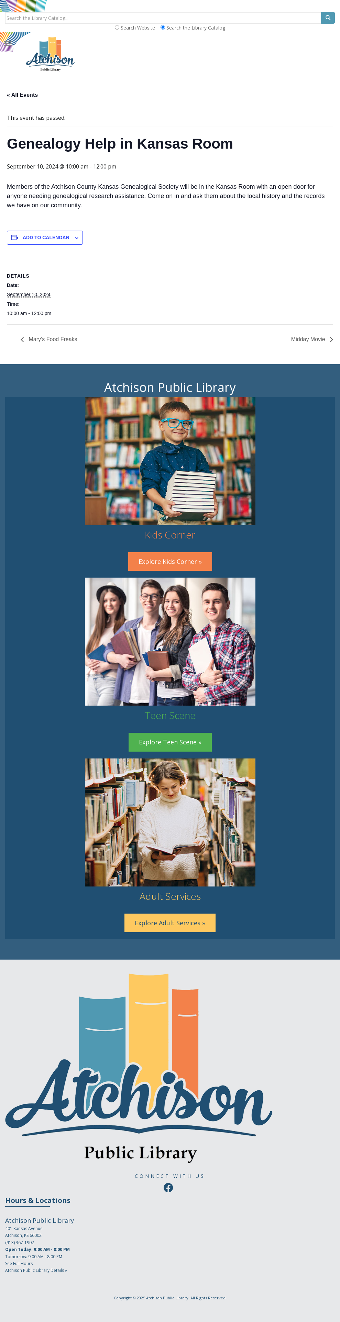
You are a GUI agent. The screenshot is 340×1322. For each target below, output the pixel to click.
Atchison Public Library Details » (36, 1270)
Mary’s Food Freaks (52, 339)
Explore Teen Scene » (170, 742)
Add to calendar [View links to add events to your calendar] (46, 237)
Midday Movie (309, 339)
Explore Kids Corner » (170, 561)
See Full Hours (19, 1263)
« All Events (22, 95)
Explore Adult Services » (170, 923)
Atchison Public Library (167, 1297)
